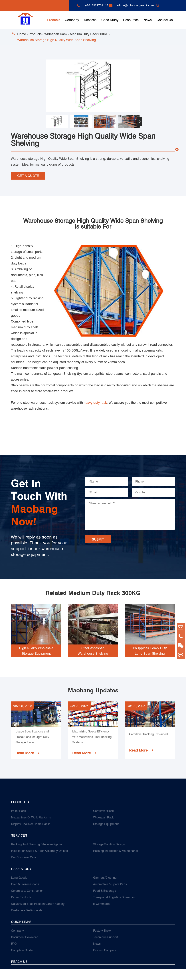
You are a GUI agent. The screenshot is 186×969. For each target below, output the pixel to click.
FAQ (14, 899)
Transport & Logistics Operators (114, 852)
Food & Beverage (104, 846)
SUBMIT (98, 490)
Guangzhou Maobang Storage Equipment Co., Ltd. (61, 962)
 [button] (139, 122)
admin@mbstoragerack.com (135, 5)
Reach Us (19, 917)
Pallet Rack (18, 766)
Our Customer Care (23, 812)
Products (53, 20)
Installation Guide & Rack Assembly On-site (39, 806)
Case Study (109, 20)
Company (72, 20)
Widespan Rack (55, 34)
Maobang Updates (93, 641)
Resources (131, 20)
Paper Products (21, 852)
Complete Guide (22, 905)
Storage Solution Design (109, 799)
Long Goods (19, 833)
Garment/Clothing (105, 833)
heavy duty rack (95, 353)
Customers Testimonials (26, 865)
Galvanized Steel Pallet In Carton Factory (37, 859)
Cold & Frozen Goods (25, 839)
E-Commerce (101, 859)
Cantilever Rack (103, 766)
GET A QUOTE (28, 175)
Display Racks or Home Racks (30, 779)
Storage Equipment (106, 779)
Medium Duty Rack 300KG (89, 34)
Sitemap (147, 962)
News (147, 20)
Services (90, 20)
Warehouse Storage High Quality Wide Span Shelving (56, 40)
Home (21, 34)
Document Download (25, 892)
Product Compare (104, 905)
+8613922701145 (96, 5)
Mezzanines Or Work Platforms (31, 772)
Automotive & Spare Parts (110, 839)
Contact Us (165, 20)
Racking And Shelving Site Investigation (37, 799)
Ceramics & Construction (27, 846)
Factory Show (102, 886)
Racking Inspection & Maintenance (116, 806)
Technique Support (105, 892)
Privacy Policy (166, 962)
